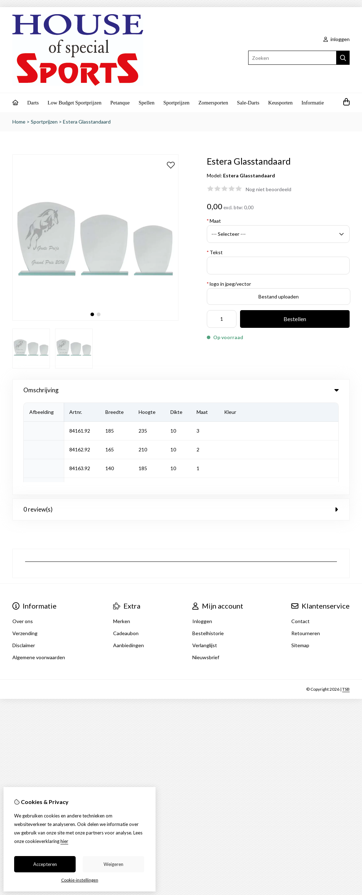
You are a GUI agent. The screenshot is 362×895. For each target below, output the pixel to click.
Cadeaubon (126, 539)
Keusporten (280, 103)
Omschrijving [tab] (181, 390)
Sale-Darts (248, 103)
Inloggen (202, 527)
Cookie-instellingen (79, 880)
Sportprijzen (176, 103)
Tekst (215, 252)
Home (18, 122)
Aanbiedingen (128, 551)
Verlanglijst (204, 551)
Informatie (313, 103)
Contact (300, 527)
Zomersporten (213, 103)
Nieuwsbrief (205, 563)
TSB (346, 595)
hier (64, 841)
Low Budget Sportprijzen (74, 103)
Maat (214, 221)
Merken (121, 527)
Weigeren (113, 864)
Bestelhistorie (208, 539)
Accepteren (45, 864)
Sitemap (300, 551)
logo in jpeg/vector (229, 284)
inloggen (336, 39)
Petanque (120, 103)
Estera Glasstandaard (87, 122)
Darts (33, 103)
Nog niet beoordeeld (268, 189)
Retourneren (305, 539)
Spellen (146, 103)
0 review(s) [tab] (181, 415)
